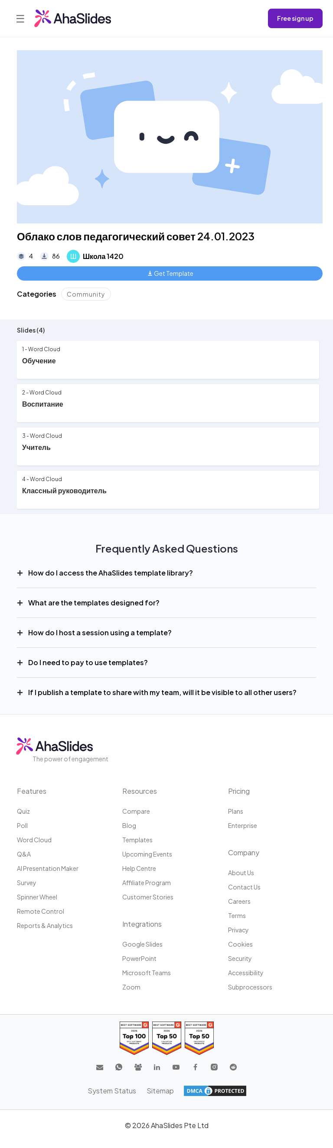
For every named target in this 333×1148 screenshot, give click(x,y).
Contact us (244, 887)
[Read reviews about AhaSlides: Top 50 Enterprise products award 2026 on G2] (199, 1038)
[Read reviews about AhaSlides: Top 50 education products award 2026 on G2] (166, 1038)
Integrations (142, 923)
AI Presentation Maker (47, 868)
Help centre (139, 868)
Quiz (23, 811)
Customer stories (147, 897)
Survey (26, 882)
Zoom (131, 987)
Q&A (24, 854)
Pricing (239, 791)
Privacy (238, 930)
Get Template (170, 273)
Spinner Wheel (37, 897)
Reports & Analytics (45, 925)
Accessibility (246, 973)
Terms (237, 915)
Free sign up (295, 18)
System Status (112, 1090)
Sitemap (160, 1090)
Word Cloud (34, 840)
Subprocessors (250, 987)
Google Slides (142, 944)
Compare (136, 811)
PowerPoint (139, 958)
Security (240, 958)
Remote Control (40, 911)
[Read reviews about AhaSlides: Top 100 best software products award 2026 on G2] (134, 1038)
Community (86, 294)
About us (241, 872)
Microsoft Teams (146, 973)
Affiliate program (146, 882)
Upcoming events (147, 854)
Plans (235, 811)
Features (31, 791)
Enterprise (242, 825)
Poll (22, 825)
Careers (239, 901)
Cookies (240, 944)
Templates (137, 840)
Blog (129, 825)
